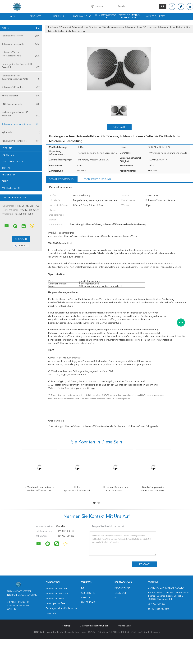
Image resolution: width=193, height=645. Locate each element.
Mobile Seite (124, 626)
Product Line (122, 588)
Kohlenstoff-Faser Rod (21, 87)
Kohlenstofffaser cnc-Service (21, 124)
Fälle (5, 181)
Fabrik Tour (8, 155)
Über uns (58, 16)
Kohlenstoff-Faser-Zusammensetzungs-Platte (21, 78)
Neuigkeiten (8, 175)
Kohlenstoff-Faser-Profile (21, 141)
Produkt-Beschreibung (97, 179)
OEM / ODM (121, 593)
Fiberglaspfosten (21, 95)
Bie (82, 588)
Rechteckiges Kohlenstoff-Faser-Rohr (21, 114)
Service (85, 598)
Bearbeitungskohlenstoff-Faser (64, 426)
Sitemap (66, 626)
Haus (12, 16)
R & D (117, 598)
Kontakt (7, 168)
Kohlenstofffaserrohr (21, 35)
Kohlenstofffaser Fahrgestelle (143, 426)
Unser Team (88, 602)
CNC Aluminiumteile (21, 104)
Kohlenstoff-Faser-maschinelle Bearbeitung (104, 426)
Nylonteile (21, 132)
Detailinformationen (61, 179)
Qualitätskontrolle (105, 16)
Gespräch (119, 127)
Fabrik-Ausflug (82, 16)
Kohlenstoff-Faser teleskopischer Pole (21, 54)
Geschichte (88, 593)
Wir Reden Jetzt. (155, 16)
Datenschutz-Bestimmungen (94, 626)
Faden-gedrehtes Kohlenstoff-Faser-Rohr (21, 66)
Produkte (35, 16)
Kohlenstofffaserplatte (21, 44)
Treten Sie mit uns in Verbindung (129, 16)
